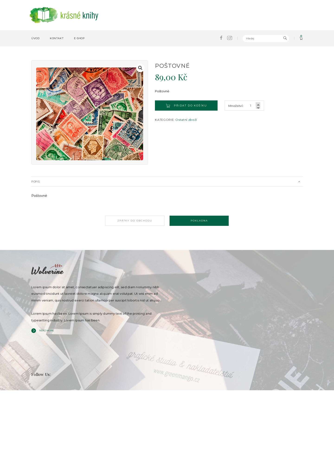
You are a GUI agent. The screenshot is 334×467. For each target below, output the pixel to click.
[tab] (167, 181)
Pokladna (201, 220)
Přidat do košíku (186, 106)
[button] (140, 68)
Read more (46, 329)
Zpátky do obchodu (132, 220)
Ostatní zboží (186, 120)
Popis (35, 181)
